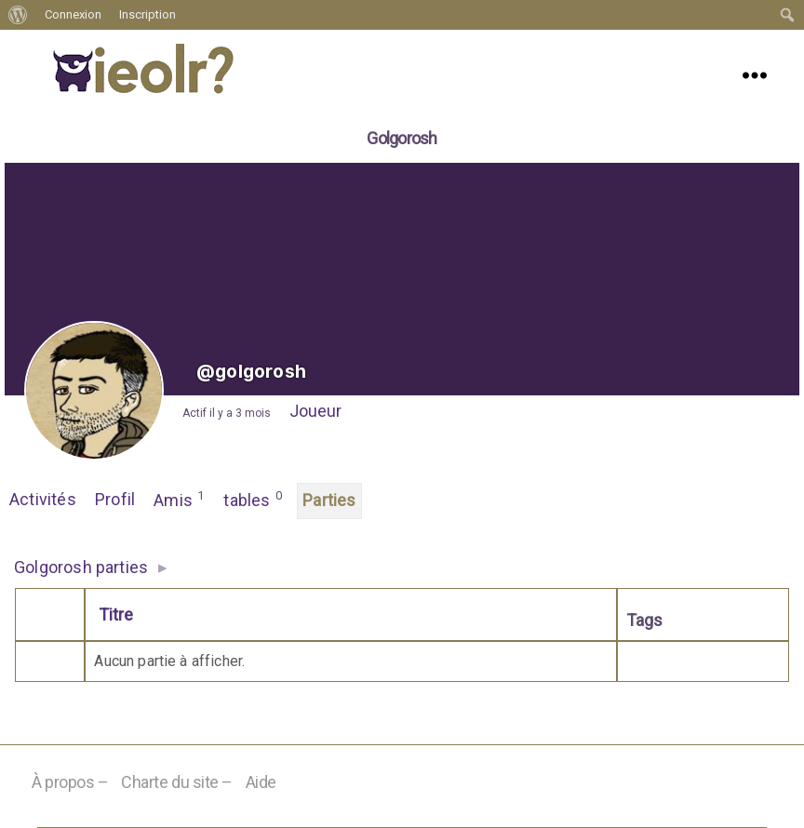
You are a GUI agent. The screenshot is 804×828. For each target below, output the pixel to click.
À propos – (70, 782)
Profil (115, 499)
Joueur (315, 411)
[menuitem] (18, 15)
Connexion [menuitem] (73, 14)
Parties (328, 500)
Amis (179, 498)
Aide (261, 782)
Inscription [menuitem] (147, 14)
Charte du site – (177, 782)
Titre (116, 614)
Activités (42, 499)
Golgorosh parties (81, 567)
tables (253, 498)
